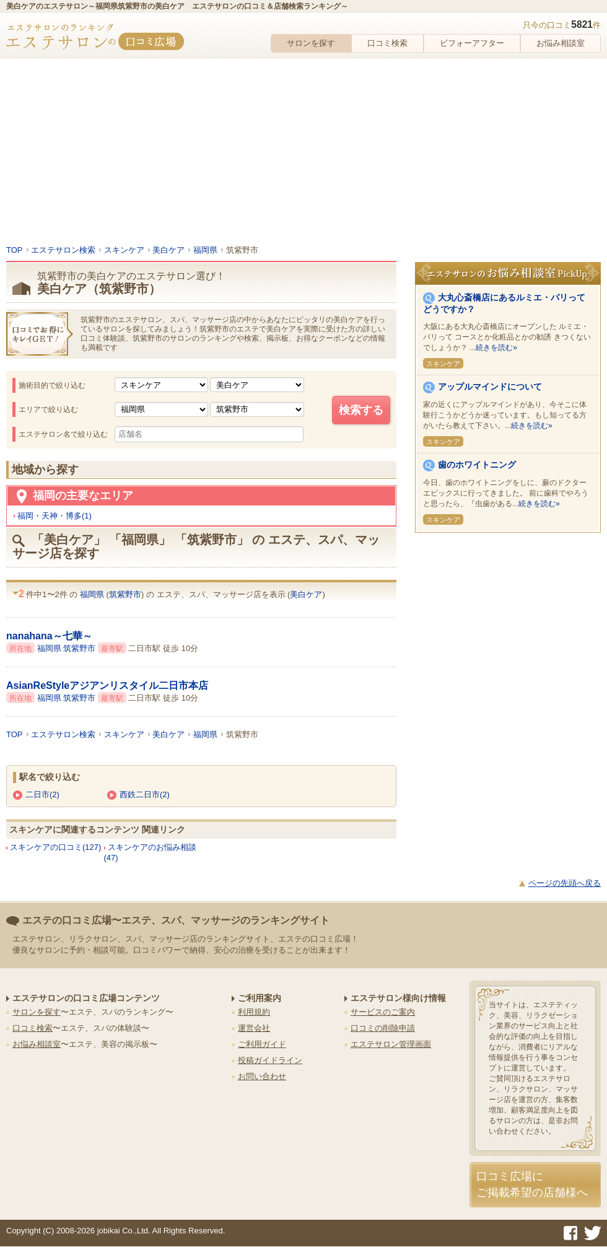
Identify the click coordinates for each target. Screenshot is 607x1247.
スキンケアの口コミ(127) (55, 847)
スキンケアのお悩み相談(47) (150, 852)
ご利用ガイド (262, 1044)
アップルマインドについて (490, 387)
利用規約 (254, 1012)
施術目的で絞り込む (52, 385)
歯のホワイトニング (477, 465)
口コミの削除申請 (383, 1028)
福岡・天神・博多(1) (54, 515)
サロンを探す (311, 43)
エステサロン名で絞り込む (63, 434)
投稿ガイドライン (270, 1060)
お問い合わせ (262, 1076)
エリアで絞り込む (48, 409)
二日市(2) (36, 794)
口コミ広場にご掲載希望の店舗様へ (532, 1184)
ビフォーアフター (472, 43)
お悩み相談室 (560, 43)
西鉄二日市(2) (138, 794)
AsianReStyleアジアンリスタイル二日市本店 (107, 685)
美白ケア (306, 594)
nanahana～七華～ (49, 636)
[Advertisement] (303, 151)
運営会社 (254, 1028)
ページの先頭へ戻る (564, 883)
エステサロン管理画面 (391, 1044)
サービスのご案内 (383, 1012)
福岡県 (93, 594)
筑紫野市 (125, 594)
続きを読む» (496, 347)
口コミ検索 (387, 43)
